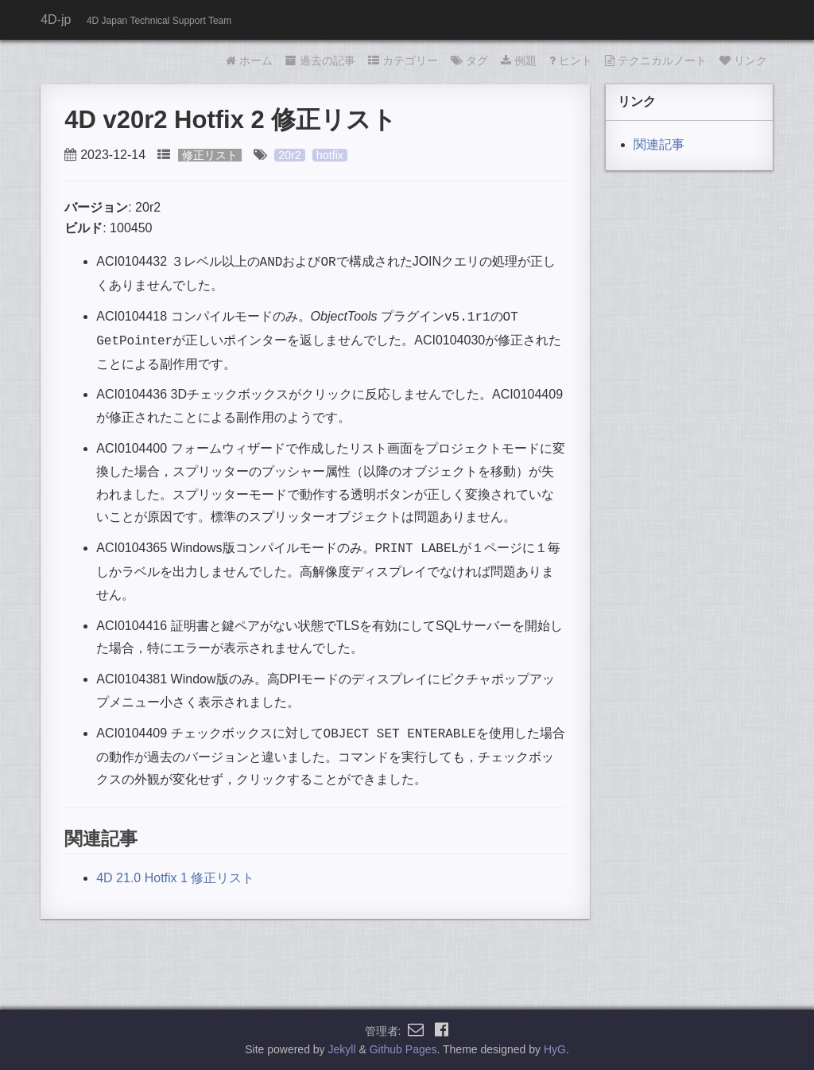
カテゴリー (403, 60)
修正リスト (210, 155)
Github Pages (403, 1049)
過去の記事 (320, 60)
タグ (469, 60)
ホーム (249, 60)
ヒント (570, 60)
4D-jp (56, 19)
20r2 (289, 155)
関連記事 (659, 144)
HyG (555, 1049)
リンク (743, 60)
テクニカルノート (656, 60)
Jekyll (342, 1049)
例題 (519, 60)
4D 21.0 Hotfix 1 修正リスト (175, 878)
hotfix (329, 155)
